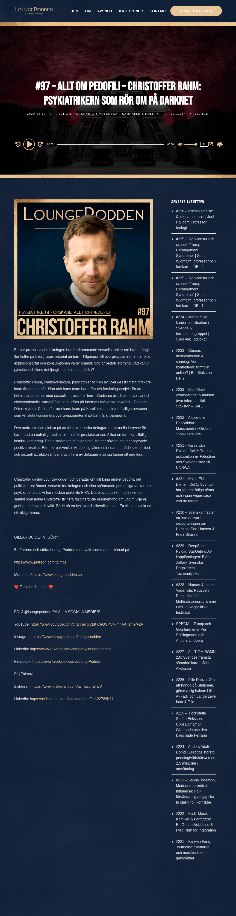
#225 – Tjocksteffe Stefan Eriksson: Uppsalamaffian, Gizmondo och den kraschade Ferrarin (191, 724)
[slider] (110, 144)
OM (88, 11)
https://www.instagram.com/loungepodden (66, 637)
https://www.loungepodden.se (58, 575)
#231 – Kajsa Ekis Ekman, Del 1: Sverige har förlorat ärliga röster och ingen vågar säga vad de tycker (195, 490)
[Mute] (180, 144)
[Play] (29, 144)
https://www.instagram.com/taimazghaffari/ (67, 686)
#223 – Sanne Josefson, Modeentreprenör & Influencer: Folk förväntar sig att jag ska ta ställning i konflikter (196, 791)
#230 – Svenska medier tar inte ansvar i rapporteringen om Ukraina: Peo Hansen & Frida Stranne (195, 523)
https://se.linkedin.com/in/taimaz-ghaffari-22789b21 (71, 699)
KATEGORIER (131, 11)
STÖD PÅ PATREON (196, 11)
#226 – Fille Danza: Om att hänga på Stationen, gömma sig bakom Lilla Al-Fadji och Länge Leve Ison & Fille (196, 691)
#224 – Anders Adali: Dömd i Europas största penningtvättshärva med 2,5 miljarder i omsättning (195, 758)
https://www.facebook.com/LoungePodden (66, 661)
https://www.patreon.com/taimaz (40, 562)
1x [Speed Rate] (204, 144)
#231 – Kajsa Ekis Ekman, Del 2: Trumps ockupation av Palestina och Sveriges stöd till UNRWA (195, 456)
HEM (75, 11)
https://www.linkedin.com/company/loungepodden (70, 649)
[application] (111, 144)
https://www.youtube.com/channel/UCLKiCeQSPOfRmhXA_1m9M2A (87, 624)
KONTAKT (158, 11)
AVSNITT (105, 11)
